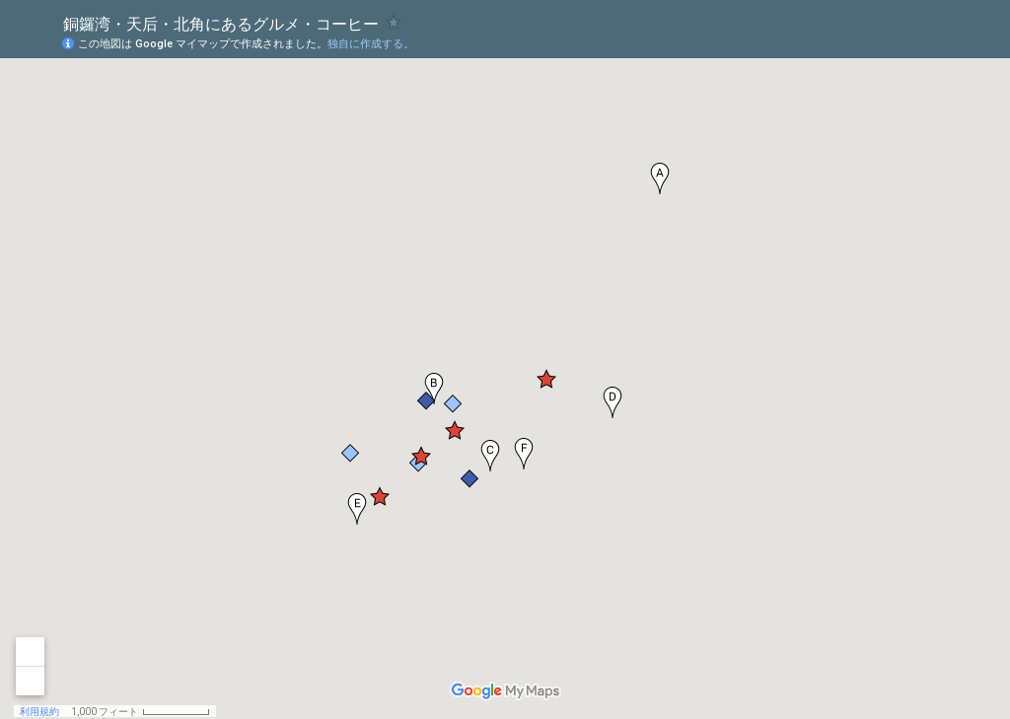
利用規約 (39, 711)
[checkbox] (394, 22)
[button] (660, 178)
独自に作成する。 (370, 43)
